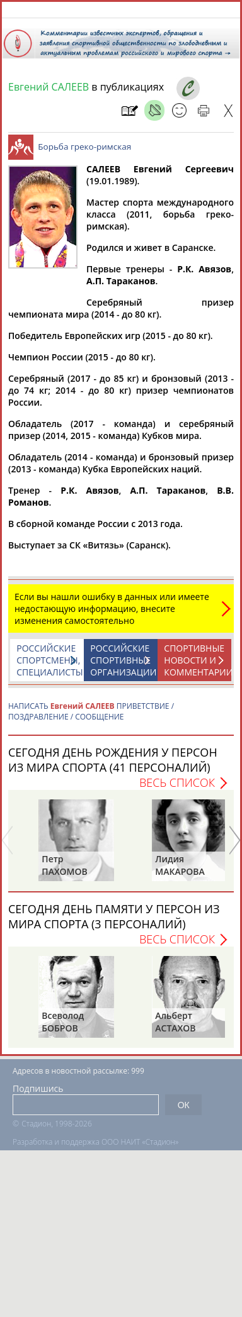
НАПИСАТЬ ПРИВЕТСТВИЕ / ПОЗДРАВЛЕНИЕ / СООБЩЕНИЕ (91, 717)
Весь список (177, 788)
